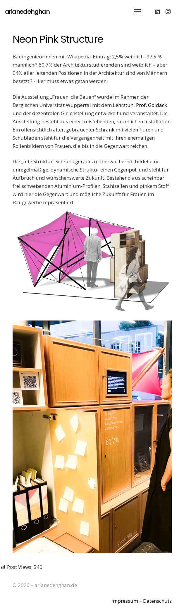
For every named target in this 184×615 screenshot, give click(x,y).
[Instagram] (168, 11)
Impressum (124, 600)
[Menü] (137, 11)
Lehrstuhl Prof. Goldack (140, 105)
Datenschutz (157, 600)
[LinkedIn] (157, 11)
